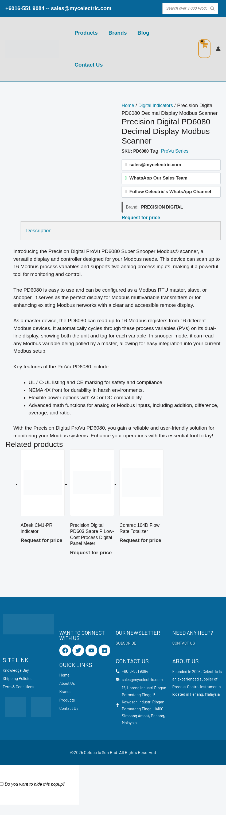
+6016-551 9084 (24, 8)
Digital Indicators (158, 105)
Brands (117, 33)
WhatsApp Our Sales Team (159, 179)
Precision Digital (162, 209)
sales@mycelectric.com (81, 8)
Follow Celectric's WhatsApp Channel (170, 194)
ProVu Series (176, 151)
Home (128, 105)
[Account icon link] (218, 48)
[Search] (212, 8)
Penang (196, 699)
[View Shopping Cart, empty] (204, 48)
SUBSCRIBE (126, 648)
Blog (143, 33)
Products (86, 33)
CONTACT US (183, 648)
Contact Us (89, 65)
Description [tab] (39, 233)
